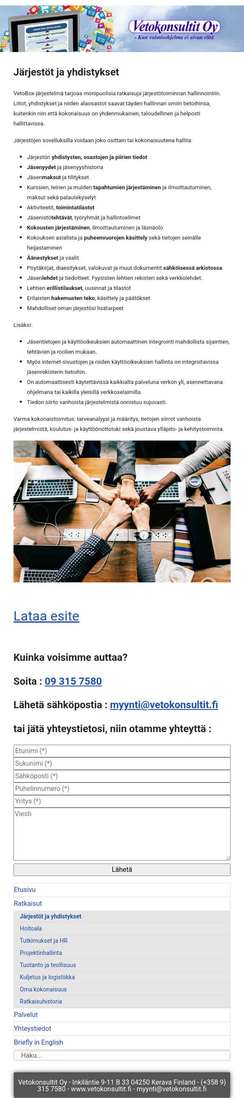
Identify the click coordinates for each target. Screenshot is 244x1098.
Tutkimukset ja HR (43, 940)
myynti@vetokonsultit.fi (164, 705)
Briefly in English (38, 1042)
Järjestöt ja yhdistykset (51, 916)
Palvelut (26, 1015)
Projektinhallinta (41, 952)
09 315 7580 (73, 681)
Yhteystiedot (32, 1029)
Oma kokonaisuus (43, 989)
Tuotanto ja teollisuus (48, 965)
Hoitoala (31, 928)
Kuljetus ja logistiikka (47, 977)
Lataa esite (46, 616)
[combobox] (122, 1055)
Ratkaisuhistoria (41, 1001)
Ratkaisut (28, 904)
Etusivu (25, 890)
